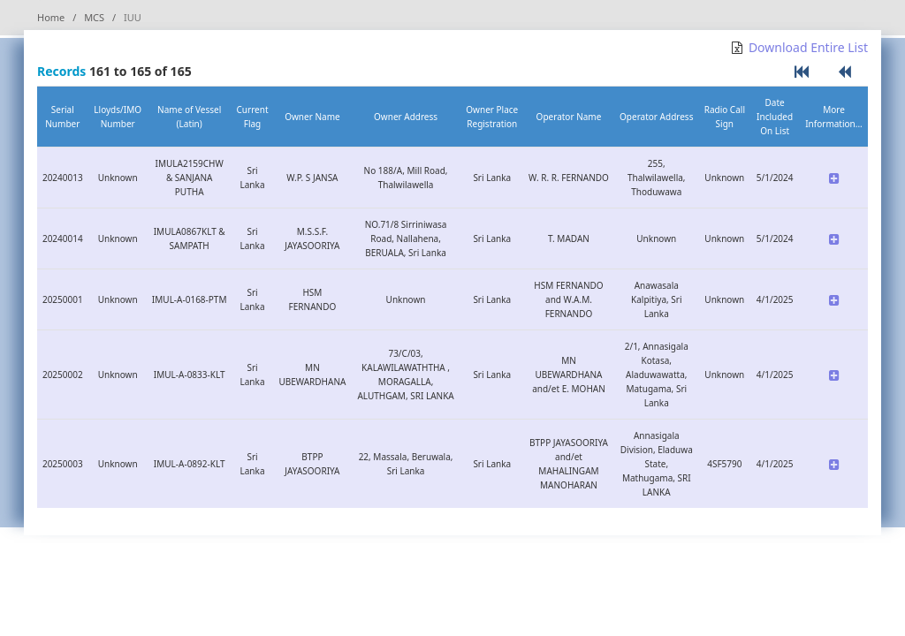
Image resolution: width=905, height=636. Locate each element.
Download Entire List (808, 47)
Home (51, 17)
